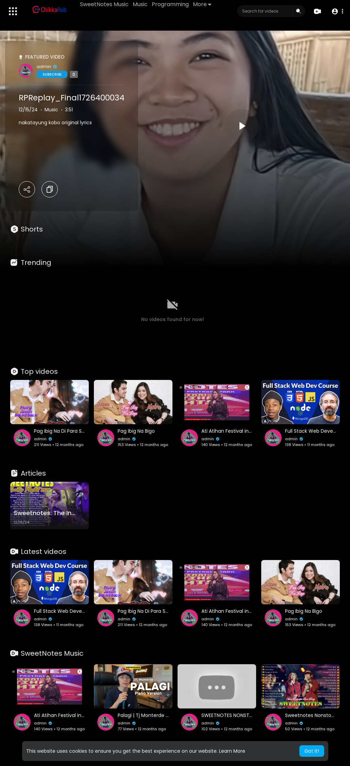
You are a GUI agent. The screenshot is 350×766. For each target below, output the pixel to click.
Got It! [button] (311, 751)
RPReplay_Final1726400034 (71, 97)
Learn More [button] (232, 751)
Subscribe (52, 74)
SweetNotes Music (104, 4)
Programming (170, 4)
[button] (337, 11)
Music (140, 4)
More (202, 4)
